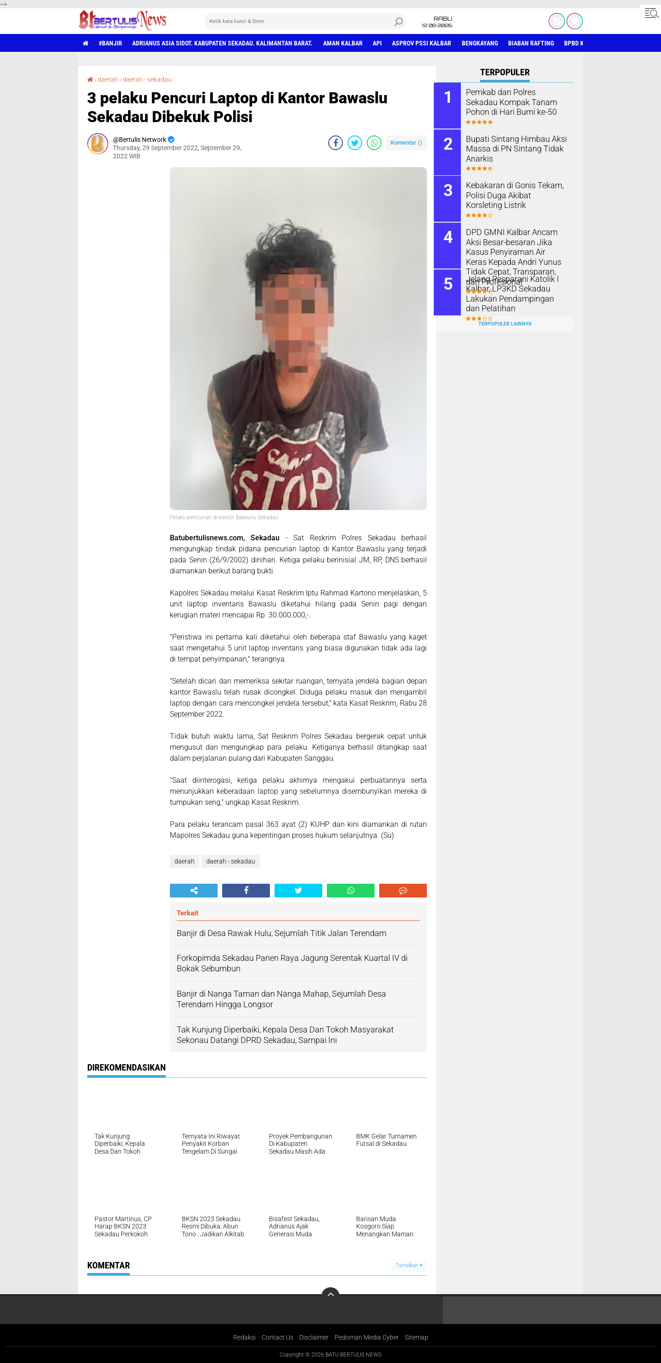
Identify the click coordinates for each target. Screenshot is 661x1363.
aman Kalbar (344, 43)
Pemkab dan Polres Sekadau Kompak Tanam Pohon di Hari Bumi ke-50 (517, 101)
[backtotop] (330, 1296)
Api (378, 43)
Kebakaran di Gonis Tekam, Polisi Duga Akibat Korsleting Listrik (515, 194)
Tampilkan (409, 1265)
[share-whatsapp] (374, 142)
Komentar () (406, 142)
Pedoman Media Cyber (367, 1337)
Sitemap (416, 1337)
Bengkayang (482, 43)
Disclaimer (314, 1337)
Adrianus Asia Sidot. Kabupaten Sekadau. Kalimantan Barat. (223, 43)
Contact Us (277, 1337)
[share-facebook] (335, 142)
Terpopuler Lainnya (505, 322)
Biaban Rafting (533, 43)
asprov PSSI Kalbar (423, 43)
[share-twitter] (354, 142)
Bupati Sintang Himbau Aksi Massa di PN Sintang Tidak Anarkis (513, 148)
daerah (108, 79)
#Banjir (111, 43)
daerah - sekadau (147, 79)
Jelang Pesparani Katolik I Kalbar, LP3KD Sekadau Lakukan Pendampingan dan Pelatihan (514, 291)
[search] (305, 21)
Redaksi (244, 1337)
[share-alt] (194, 890)
